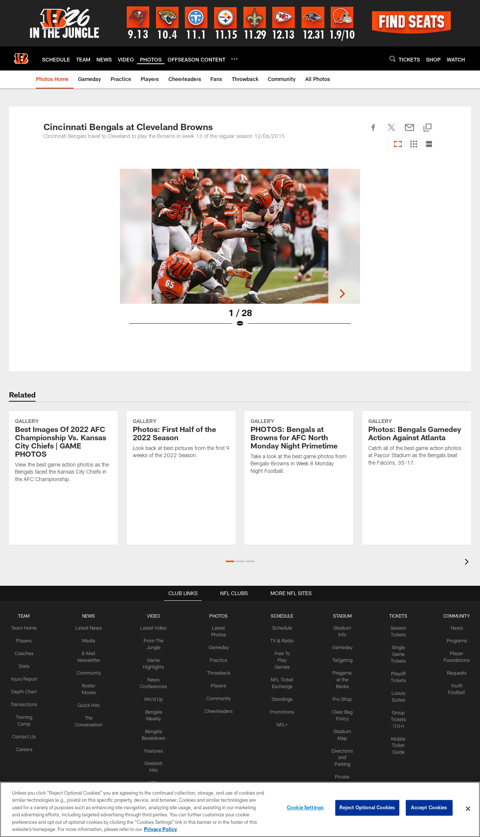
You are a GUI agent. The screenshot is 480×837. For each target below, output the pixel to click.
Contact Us (27, 738)
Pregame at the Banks (341, 677)
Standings (280, 689)
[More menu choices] (234, 59)
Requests (453, 671)
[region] (240, 809)
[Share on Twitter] (392, 131)
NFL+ (281, 714)
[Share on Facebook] (374, 131)
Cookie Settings (305, 809)
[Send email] (410, 131)
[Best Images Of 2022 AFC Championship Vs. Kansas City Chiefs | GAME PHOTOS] (63, 482)
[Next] (430, 236)
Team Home (27, 627)
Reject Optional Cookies (367, 809)
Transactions (27, 708)
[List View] (429, 144)
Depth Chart (27, 695)
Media (91, 640)
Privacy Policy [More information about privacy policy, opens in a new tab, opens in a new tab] (160, 829)
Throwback (218, 671)
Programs (453, 640)
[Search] (393, 59)
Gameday (218, 646)
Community (91, 671)
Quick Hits (91, 702)
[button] (230, 561)
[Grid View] (413, 144)
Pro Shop (340, 696)
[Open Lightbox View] (240, 253)
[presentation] (468, 563)
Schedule (281, 627)
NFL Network (154, 776)
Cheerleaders (218, 708)
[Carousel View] (397, 144)
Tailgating (340, 659)
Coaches (27, 652)
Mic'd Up (154, 696)
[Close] (468, 809)
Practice (218, 659)
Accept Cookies (429, 809)
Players (27, 640)
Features (154, 745)
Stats (27, 665)
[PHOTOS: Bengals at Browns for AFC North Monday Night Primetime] (298, 477)
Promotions (281, 702)
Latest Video (154, 627)
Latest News (91, 627)
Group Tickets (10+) (395, 715)
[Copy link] (428, 128)
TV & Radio (280, 640)
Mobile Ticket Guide (395, 740)
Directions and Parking (340, 752)
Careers (27, 751)
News (453, 627)
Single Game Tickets (395, 653)
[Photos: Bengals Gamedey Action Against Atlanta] (416, 473)
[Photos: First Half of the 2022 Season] (181, 470)
